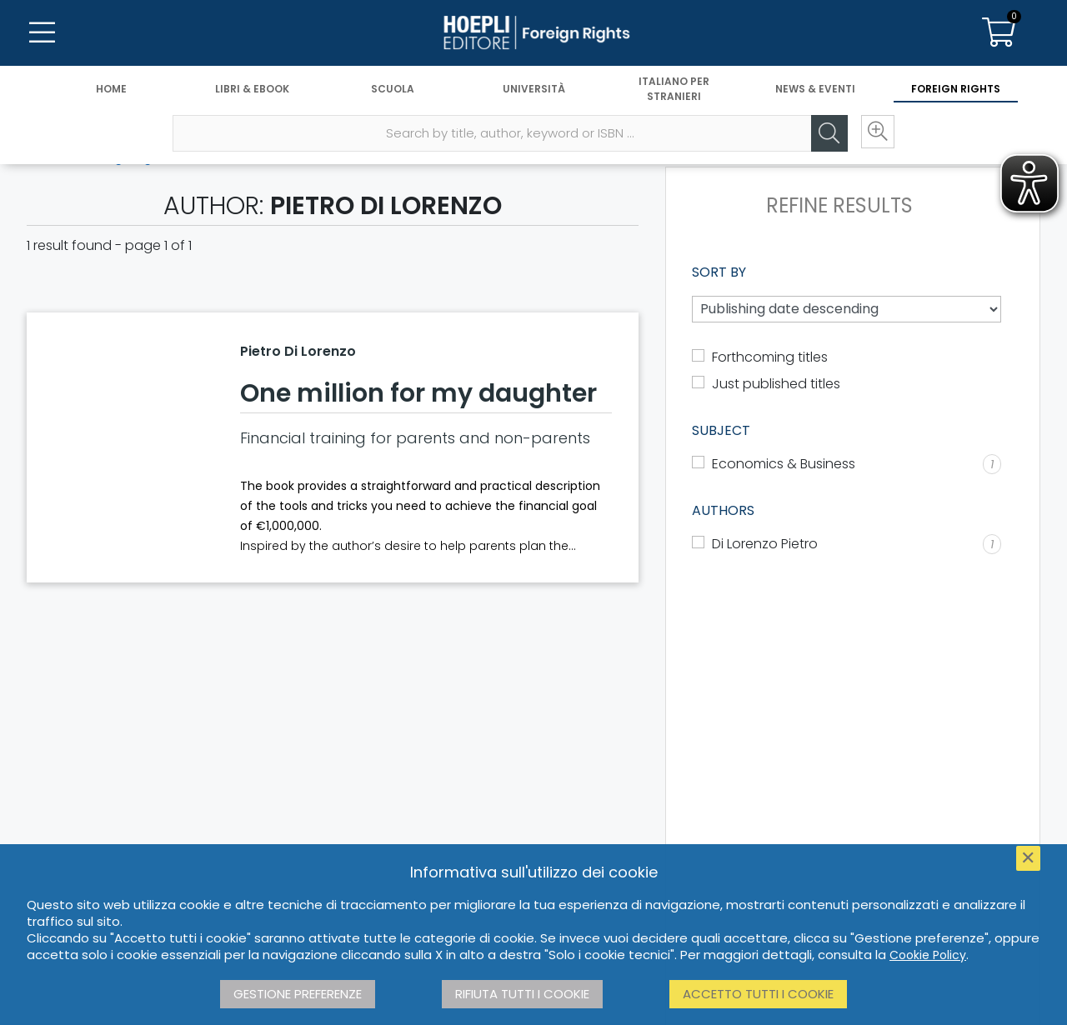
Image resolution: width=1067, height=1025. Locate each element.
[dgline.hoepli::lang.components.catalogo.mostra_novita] (846, 384)
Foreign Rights (955, 89)
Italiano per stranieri (674, 89)
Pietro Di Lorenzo (298, 351)
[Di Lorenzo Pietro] (846, 544)
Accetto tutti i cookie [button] (758, 993)
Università (534, 89)
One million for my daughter (418, 393)
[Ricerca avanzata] (875, 134)
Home (111, 89)
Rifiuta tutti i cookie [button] (522, 993)
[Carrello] (999, 33)
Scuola (392, 89)
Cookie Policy (927, 955)
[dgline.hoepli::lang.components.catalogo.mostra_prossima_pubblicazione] (846, 358)
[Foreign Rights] (533, 33)
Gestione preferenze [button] (297, 993)
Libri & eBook (252, 89)
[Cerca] (825, 134)
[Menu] (42, 33)
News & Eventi (815, 89)
